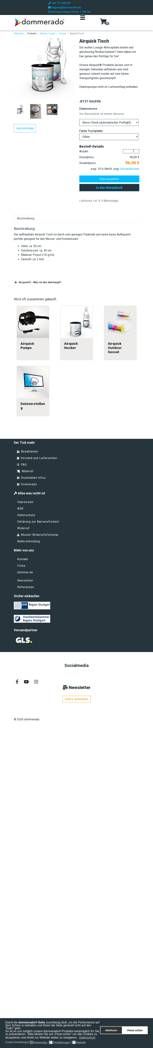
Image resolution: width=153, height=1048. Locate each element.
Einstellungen (61, 1042)
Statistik (81, 1042)
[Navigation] (82, 22)
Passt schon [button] (135, 1030)
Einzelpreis (86, 157)
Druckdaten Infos (31, 477)
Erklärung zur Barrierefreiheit (38, 521)
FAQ (22, 464)
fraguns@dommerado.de (66, 7)
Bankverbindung (28, 541)
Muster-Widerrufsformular (38, 534)
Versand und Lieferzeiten (37, 458)
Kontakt (22, 559)
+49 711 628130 (60, 3)
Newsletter (25, 580)
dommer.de (25, 573)
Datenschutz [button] (87, 1037)
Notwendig (40, 1042)
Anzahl (83, 151)
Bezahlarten (27, 451)
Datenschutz (26, 515)
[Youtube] (26, 682)
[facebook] (17, 682)
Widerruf (23, 528)
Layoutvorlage (25, 128)
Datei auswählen (109, 179)
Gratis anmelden (76, 699)
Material (25, 471)
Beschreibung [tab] (25, 218)
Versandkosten (129, 169)
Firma (21, 565)
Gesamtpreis (87, 163)
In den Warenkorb (109, 188)
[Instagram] (36, 682)
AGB (20, 508)
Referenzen (25, 587)
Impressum (25, 502)
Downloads (27, 484)
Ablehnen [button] (111, 1030)
